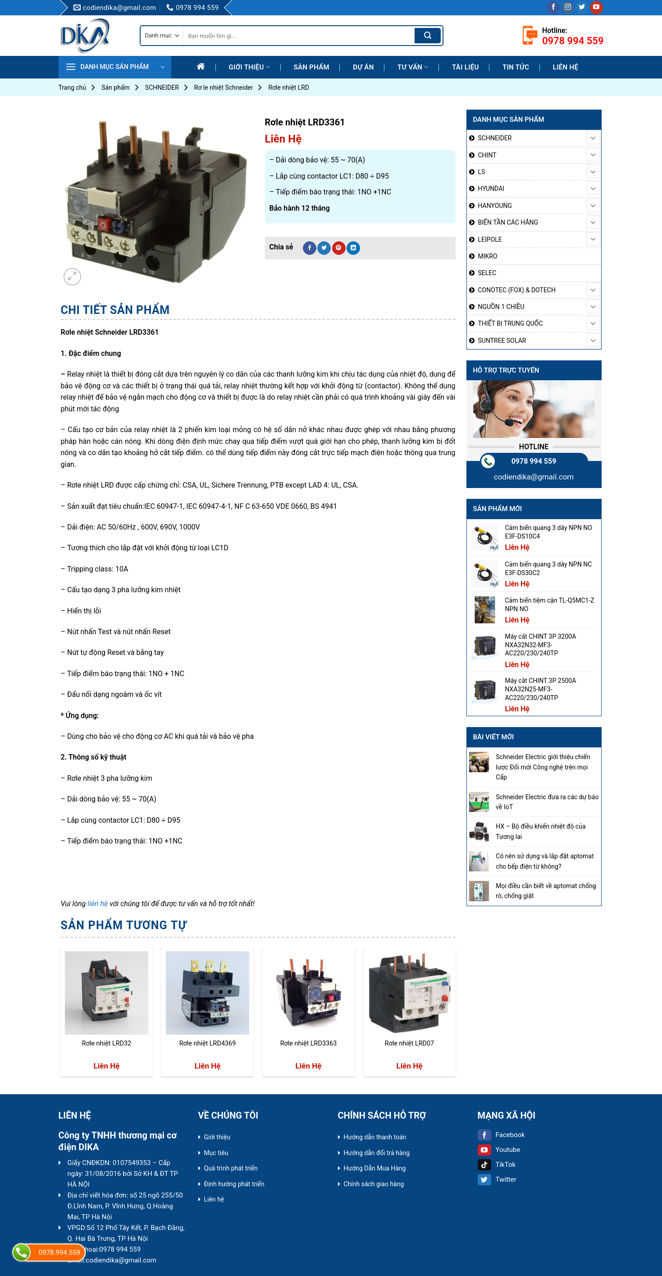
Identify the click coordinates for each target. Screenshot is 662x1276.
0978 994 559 (534, 461)
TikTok (497, 1165)
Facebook (501, 1135)
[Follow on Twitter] (582, 7)
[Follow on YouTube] (596, 7)
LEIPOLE (490, 239)
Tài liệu (465, 67)
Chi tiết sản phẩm (115, 310)
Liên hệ (565, 67)
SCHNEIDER (162, 87)
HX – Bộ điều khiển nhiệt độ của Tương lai (540, 831)
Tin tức (515, 67)
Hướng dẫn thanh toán (375, 1137)
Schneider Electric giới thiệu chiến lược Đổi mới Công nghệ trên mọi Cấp (543, 767)
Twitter (497, 1179)
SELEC (487, 272)
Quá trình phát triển (231, 1168)
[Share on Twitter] (324, 248)
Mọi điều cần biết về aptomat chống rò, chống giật (546, 890)
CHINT (487, 155)
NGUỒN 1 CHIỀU (501, 306)
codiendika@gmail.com (534, 476)
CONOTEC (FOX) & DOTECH (517, 290)
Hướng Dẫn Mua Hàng (375, 1168)
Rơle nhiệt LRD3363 (308, 1043)
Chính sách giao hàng (374, 1184)
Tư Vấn (413, 67)
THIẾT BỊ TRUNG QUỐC (510, 323)
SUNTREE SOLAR (502, 340)
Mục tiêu (216, 1152)
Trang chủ (73, 87)
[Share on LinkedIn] (353, 248)
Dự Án (363, 67)
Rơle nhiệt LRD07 (409, 1043)
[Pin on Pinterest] (339, 248)
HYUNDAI (491, 188)
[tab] (115, 310)
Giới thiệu (249, 67)
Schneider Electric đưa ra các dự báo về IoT (547, 802)
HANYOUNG (495, 205)
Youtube (499, 1150)
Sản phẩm (311, 67)
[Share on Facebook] (309, 248)
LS (481, 171)
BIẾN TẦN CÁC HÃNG (508, 222)
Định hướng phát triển (234, 1184)
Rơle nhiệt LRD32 (106, 1043)
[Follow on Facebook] (553, 7)
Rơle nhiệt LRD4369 (207, 1043)
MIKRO (488, 256)
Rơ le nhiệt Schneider (223, 87)
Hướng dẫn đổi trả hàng (377, 1152)
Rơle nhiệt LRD (288, 87)
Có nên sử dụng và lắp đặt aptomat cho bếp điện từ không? (545, 861)
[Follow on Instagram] (567, 7)
